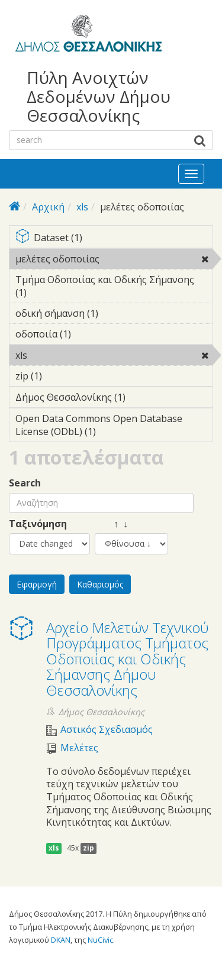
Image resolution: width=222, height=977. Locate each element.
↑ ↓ (111, 524)
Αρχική (48, 206)
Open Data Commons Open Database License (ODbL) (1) (114, 427)
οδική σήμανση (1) (114, 315)
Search (25, 483)
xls (82, 206)
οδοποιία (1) (89, 333)
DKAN (60, 939)
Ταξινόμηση (38, 524)
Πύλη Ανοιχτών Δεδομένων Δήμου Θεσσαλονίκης (98, 96)
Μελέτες (79, 748)
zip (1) (60, 375)
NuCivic (100, 939)
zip (88, 848)
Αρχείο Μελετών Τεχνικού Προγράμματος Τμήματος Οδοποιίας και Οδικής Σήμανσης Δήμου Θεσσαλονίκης (127, 659)
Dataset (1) (114, 238)
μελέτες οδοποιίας (114, 260)
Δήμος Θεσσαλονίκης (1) (114, 399)
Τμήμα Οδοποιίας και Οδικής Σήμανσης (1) (114, 288)
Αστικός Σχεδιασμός (106, 729)
